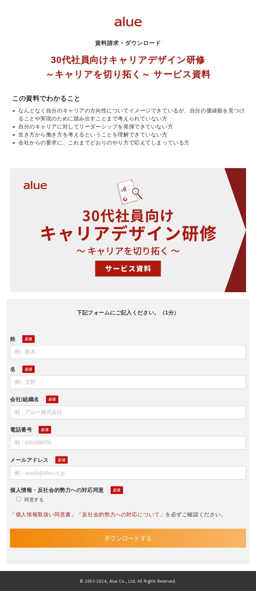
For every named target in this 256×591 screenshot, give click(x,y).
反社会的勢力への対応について (121, 514)
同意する (30, 499)
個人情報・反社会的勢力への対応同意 (57, 490)
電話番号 (21, 430)
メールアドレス (29, 460)
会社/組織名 (24, 399)
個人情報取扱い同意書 (43, 514)
